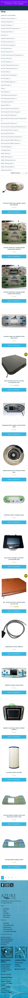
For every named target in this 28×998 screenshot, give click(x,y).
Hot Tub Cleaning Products (9, 68)
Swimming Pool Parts (7, 133)
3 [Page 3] (8, 877)
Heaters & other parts (7, 38)
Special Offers (5, 105)
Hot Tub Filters (5, 72)
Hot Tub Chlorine (6, 58)
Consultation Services (9, 931)
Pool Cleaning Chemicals (8, 95)
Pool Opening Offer (7, 102)
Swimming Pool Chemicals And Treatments (13, 118)
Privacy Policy (5, 942)
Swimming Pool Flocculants (9, 130)
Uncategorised (5, 150)
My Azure (3, 944)
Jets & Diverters (5, 85)
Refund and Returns (7, 939)
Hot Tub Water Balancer (8, 82)
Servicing (6, 923)
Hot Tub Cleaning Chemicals (9, 65)
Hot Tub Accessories (7, 42)
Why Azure (6, 917)
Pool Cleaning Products (8, 98)
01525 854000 (7, 974)
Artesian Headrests (6, 22)
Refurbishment (7, 929)
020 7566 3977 (21, 969)
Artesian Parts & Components (9, 28)
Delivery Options (6, 937)
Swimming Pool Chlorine (8, 123)
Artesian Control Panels (8, 18)
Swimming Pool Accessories (9, 108)
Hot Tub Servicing (8, 925)
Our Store (6, 908)
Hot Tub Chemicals (6, 52)
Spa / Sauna (6, 915)
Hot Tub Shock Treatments (8, 75)
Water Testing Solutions (8, 160)
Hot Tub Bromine (6, 48)
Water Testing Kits (6, 157)
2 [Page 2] (5, 877)
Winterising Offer (6, 170)
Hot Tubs (5, 913)
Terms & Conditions (6, 941)
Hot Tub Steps (5, 78)
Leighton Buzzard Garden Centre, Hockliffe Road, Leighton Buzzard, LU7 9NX (6, 968)
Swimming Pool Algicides (8, 115)
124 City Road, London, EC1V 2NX (19, 964)
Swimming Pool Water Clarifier (10, 143)
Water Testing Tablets (7, 167)
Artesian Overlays (6, 25)
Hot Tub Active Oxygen (7, 45)
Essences (3, 35)
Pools (4, 911)
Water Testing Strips (7, 163)
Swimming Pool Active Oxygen (10, 112)
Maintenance (7, 927)
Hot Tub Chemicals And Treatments (11, 55)
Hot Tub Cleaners (6, 62)
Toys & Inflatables (6, 147)
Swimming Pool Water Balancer (10, 140)
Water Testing (5, 153)
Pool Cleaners (5, 92)
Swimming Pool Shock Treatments (11, 137)
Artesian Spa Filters (6, 32)
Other (2, 88)
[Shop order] (19, 173)
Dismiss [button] (21, 3)
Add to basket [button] (14, 212)
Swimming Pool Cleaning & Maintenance (13, 127)
